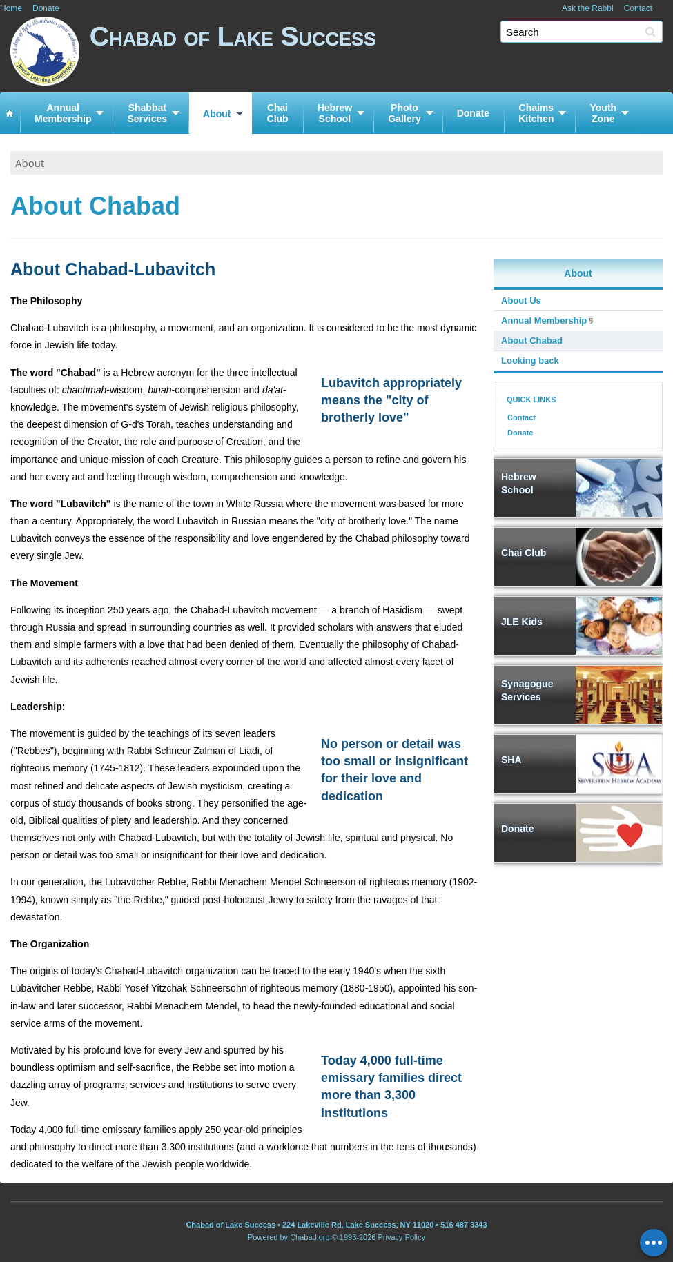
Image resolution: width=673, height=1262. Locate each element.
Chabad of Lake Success (381, 53)
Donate (45, 8)
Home (11, 8)
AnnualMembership (63, 113)
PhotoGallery (404, 113)
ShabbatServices (147, 113)
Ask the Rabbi (588, 8)
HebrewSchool (335, 113)
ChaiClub (278, 113)
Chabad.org (310, 1237)
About (217, 113)
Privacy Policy (401, 1237)
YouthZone (602, 113)
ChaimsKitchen (536, 113)
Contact (638, 8)
